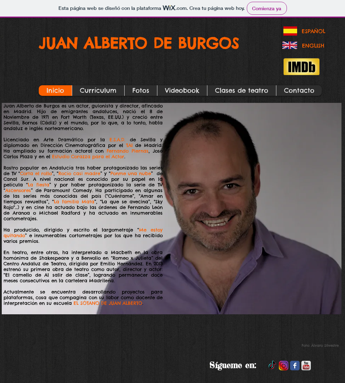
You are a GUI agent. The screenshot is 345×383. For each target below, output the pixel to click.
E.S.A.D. (117, 139)
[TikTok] (272, 365)
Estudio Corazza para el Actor (88, 156)
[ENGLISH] (313, 45)
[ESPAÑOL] (313, 31)
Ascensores (18, 190)
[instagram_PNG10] (283, 365)
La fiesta (38, 184)
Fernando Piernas (128, 151)
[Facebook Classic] (295, 365)
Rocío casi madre (79, 173)
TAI (129, 145)
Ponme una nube (131, 173)
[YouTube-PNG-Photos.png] (306, 365)
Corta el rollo (36, 173)
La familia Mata (74, 201)
